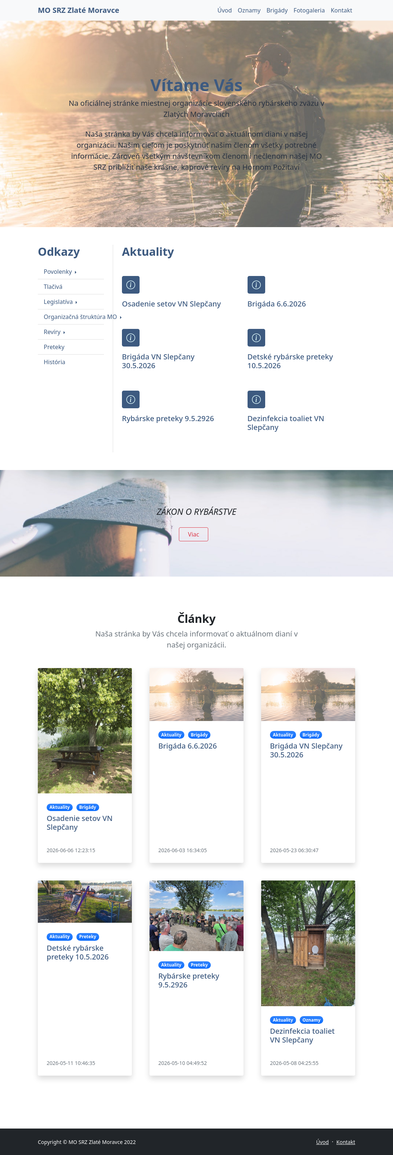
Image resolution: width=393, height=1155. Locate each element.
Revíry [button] (53, 332)
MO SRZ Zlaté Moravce (78, 10)
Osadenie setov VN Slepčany (171, 304)
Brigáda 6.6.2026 (277, 304)
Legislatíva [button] (59, 302)
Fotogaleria (309, 10)
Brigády (277, 10)
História (54, 362)
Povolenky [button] (58, 272)
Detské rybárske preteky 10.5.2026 (290, 361)
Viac (193, 534)
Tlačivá (53, 287)
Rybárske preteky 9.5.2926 (168, 418)
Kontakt (341, 10)
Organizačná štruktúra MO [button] (81, 317)
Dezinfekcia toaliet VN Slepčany (286, 422)
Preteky (54, 347)
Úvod (224, 10)
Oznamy (249, 10)
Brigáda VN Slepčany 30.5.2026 (158, 361)
